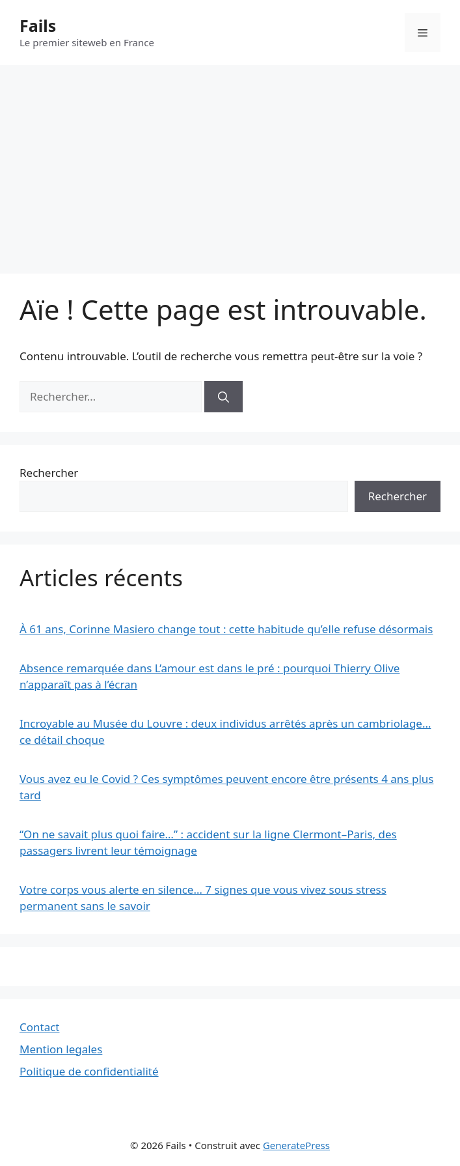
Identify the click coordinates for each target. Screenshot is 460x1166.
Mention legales (61, 1049)
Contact (40, 1026)
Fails (38, 25)
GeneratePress (296, 1145)
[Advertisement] (230, 163)
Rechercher (49, 472)
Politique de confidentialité (89, 1071)
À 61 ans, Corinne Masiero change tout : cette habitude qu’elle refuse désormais (226, 628)
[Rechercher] (223, 396)
